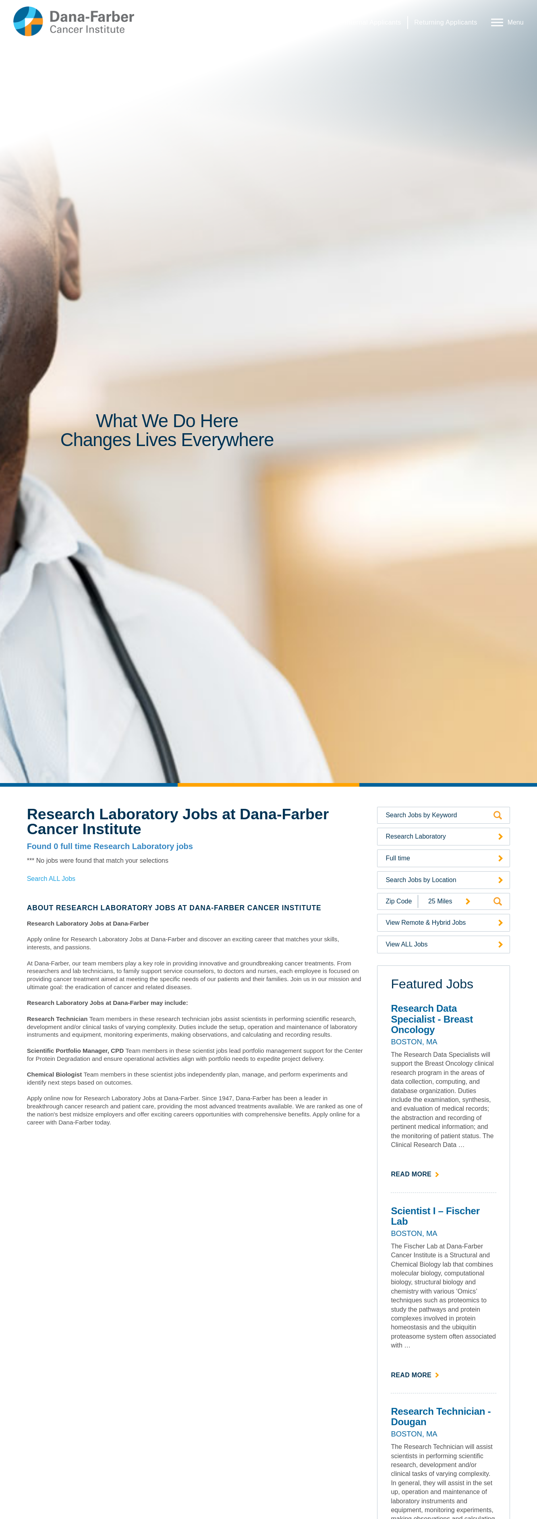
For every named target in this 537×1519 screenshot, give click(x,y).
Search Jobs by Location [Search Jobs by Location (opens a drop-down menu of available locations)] (421, 879)
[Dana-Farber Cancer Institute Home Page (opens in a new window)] (73, 21)
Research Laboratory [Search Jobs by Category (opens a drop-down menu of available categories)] (416, 836)
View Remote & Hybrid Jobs (426, 922)
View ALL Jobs (406, 944)
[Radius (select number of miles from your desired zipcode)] (446, 901)
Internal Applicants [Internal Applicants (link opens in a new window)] (373, 22)
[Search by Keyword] (438, 815)
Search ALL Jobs (51, 878)
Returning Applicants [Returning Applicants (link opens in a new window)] (445, 22)
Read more (415, 1174)
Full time (398, 858)
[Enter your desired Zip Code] (397, 901)
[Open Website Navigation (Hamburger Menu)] (505, 21)
